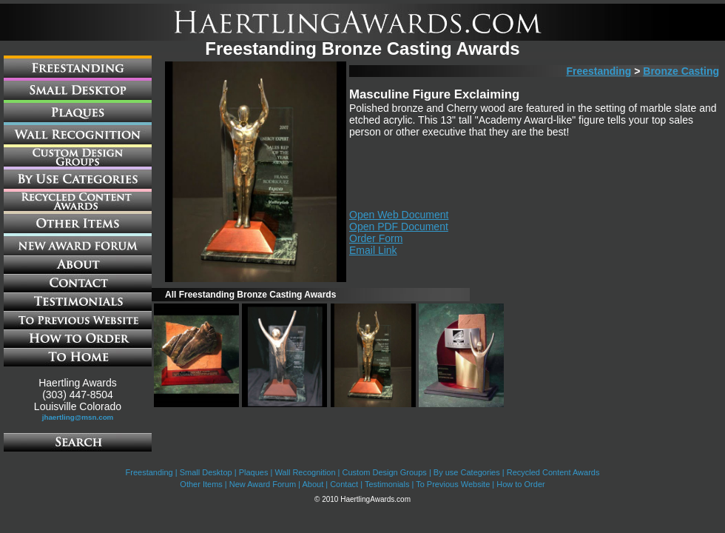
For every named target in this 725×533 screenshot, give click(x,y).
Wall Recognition (304, 472)
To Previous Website (453, 484)
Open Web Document (398, 215)
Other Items (201, 484)
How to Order (520, 484)
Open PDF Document (398, 226)
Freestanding (598, 71)
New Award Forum (262, 484)
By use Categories (467, 472)
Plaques (254, 472)
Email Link (373, 250)
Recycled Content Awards (553, 472)
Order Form (375, 238)
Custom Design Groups (385, 472)
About (312, 484)
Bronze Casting (681, 71)
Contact (344, 484)
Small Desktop (206, 472)
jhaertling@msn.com (78, 417)
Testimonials (387, 484)
